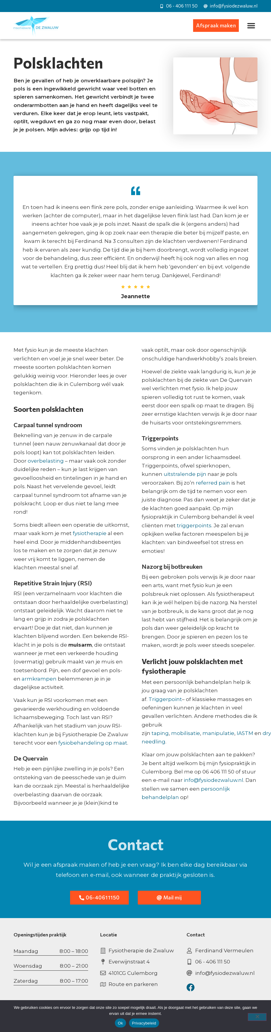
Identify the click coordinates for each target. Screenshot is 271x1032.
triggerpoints (194, 525)
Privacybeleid (144, 1023)
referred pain (213, 483)
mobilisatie (185, 733)
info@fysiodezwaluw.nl (213, 780)
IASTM (245, 733)
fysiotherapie (89, 533)
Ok (120, 1023)
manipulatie (218, 733)
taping (160, 733)
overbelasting (46, 461)
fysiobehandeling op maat (92, 743)
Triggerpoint (165, 699)
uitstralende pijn (185, 474)
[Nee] (257, 1017)
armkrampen (39, 679)
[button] (251, 25)
